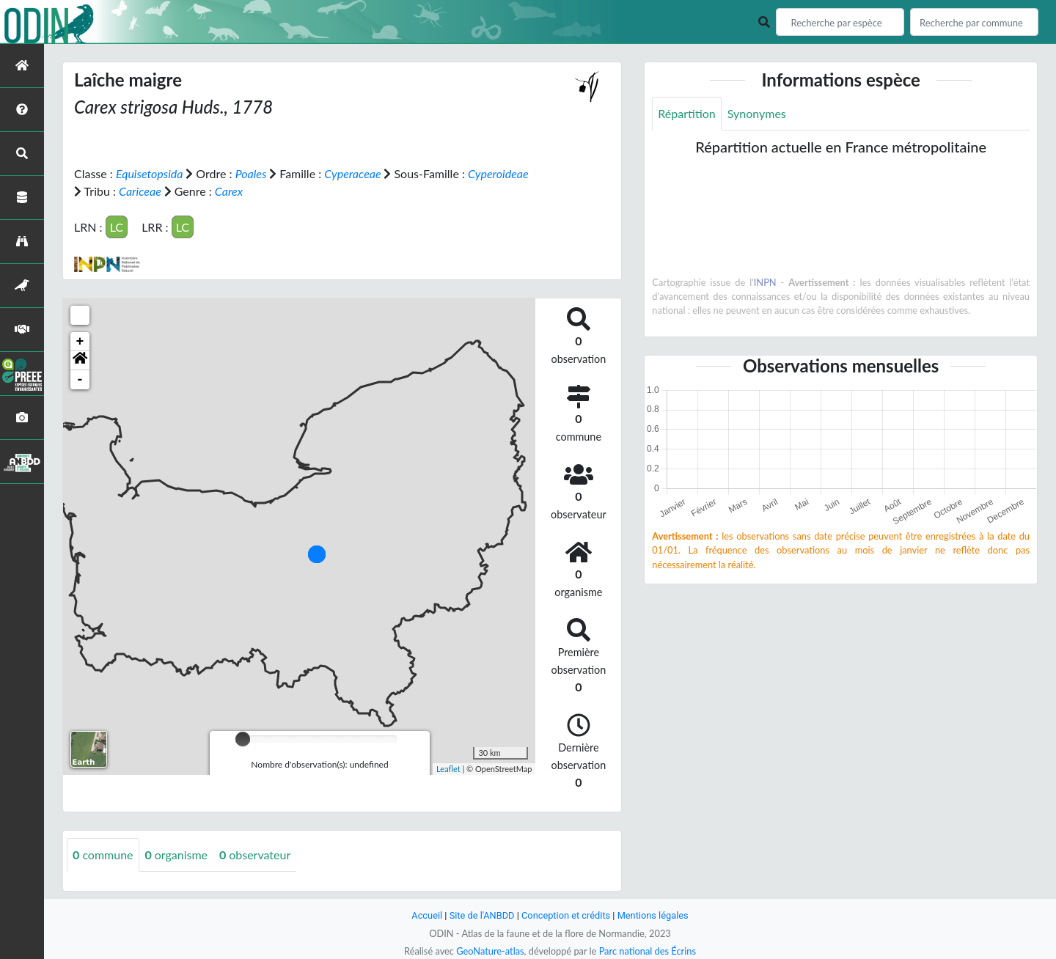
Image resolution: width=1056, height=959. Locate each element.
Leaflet (448, 769)
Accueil (426, 915)
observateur (254, 854)
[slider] (242, 739)
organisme (176, 854)
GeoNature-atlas (490, 951)
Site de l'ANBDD (482, 915)
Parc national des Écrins (647, 951)
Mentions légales (653, 915)
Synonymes (756, 113)
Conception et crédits (565, 915)
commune (103, 854)
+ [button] (80, 341)
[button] (79, 360)
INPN (765, 282)
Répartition (686, 113)
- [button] (80, 380)
